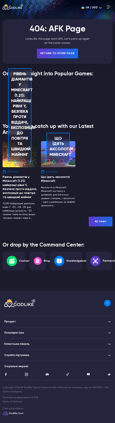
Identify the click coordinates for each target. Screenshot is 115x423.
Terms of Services (12, 401)
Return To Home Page (57, 53)
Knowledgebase (77, 261)
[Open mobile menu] (109, 7)
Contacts (25, 261)
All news (100, 221)
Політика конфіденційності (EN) (20, 397)
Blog (47, 261)
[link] (107, 303)
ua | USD (90, 7)
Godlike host (16, 413)
